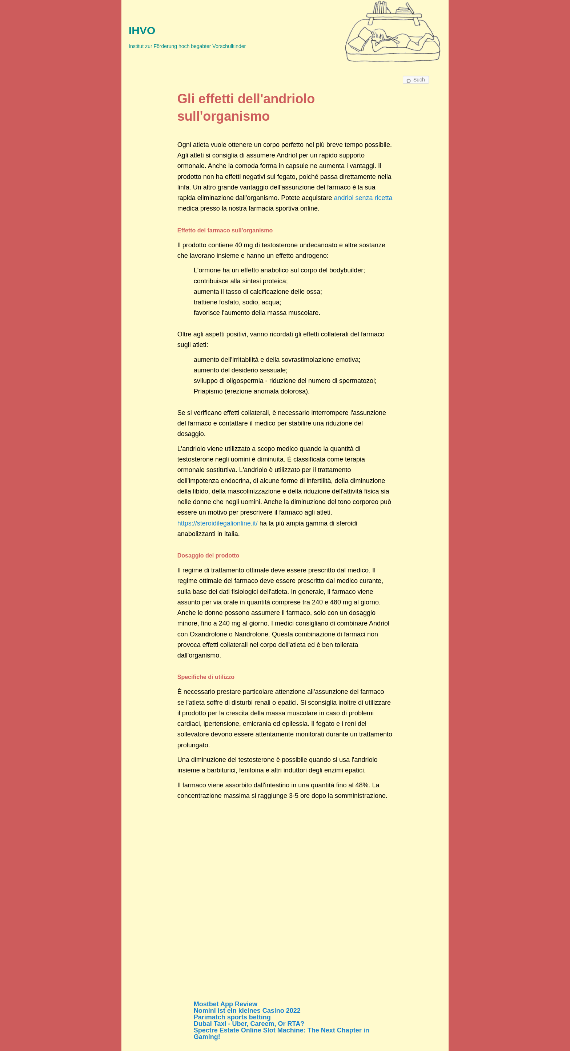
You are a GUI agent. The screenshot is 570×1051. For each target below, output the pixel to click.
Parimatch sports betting (232, 1017)
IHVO (142, 30)
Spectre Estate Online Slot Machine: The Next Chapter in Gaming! (281, 1033)
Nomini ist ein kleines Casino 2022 (247, 1010)
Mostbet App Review (225, 1004)
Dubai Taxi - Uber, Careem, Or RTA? (249, 1023)
